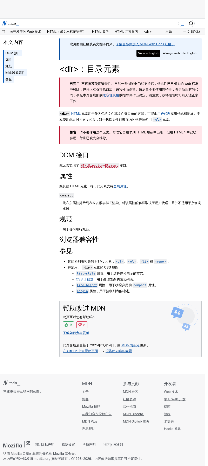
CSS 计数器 (84, 279)
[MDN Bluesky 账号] (13, 415)
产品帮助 (89, 429)
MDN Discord (133, 414)
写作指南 (129, 406)
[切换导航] (200, 23)
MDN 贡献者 (130, 345)
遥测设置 (68, 445)
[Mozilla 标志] (16, 444)
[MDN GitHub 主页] (5, 415)
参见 (8, 79)
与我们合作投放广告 (97, 414)
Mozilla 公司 (20, 454)
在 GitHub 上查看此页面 (80, 351)
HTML (76, 113)
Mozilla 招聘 (91, 406)
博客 (85, 399)
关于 (85, 392)
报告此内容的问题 (119, 351)
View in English (148, 53)
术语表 (169, 421)
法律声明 (89, 445)
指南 (167, 406)
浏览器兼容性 (15, 73)
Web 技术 (171, 392)
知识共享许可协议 (121, 459)
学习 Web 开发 (175, 399)
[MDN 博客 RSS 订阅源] (35, 415)
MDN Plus (89, 421)
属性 (8, 59)
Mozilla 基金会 (64, 454)
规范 (8, 66)
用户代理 (163, 113)
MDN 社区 (130, 392)
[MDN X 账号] (20, 415)
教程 (167, 414)
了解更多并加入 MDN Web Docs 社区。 (145, 44)
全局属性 (120, 186)
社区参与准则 (113, 445)
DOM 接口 (13, 53)
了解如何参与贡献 (76, 333)
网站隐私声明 (44, 445)
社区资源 (129, 399)
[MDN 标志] (11, 383)
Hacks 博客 (173, 429)
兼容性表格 (111, 95)
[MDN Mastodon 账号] (28, 415)
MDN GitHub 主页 (136, 421)
